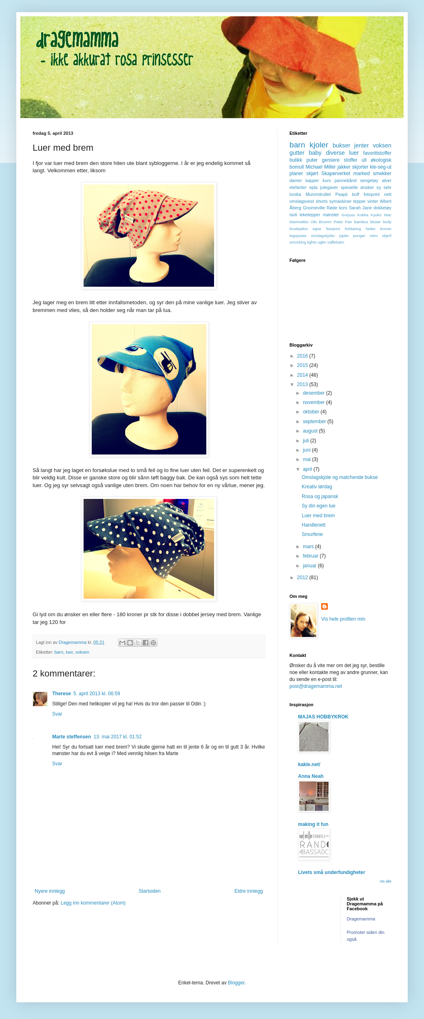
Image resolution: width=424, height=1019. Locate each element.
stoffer (350, 160)
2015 (303, 365)
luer (69, 652)
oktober (311, 412)
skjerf (386, 235)
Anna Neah (311, 776)
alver (386, 180)
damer (295, 180)
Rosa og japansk (320, 496)
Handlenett (313, 525)
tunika (295, 194)
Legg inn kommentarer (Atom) (93, 903)
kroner (385, 228)
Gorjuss (348, 215)
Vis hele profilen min (343, 619)
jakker (344, 167)
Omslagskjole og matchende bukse (340, 477)
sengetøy (369, 180)
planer (296, 173)
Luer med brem (318, 515)
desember (314, 393)
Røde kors (337, 207)
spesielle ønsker (357, 187)
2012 (303, 577)
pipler (344, 235)
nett (387, 194)
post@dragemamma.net (315, 686)
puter (312, 160)
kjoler (318, 145)
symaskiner (340, 201)
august (311, 431)
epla (313, 187)
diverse (335, 152)
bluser (375, 222)
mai (307, 459)
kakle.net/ (309, 764)
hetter (371, 228)
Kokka (363, 215)
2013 (303, 384)
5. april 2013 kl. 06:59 (96, 693)
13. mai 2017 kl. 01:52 (117, 737)
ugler (322, 242)
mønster (331, 214)
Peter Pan (342, 222)
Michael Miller (320, 167)
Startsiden (150, 891)
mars (309, 546)
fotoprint (372, 194)
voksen (82, 652)
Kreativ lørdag (317, 487)
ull (364, 160)
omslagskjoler (323, 235)
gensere (331, 160)
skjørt (312, 173)
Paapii (341, 194)
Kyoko (376, 215)
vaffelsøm (335, 242)
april (308, 469)
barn (59, 652)
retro (374, 235)
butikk (295, 160)
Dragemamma (361, 918)
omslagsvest (301, 201)
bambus (361, 222)
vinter (372, 201)
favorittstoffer (377, 153)
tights (311, 242)
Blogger (236, 983)
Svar (57, 714)
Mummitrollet (318, 194)
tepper (359, 201)
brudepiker (298, 228)
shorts (321, 201)
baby (315, 152)
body (387, 222)
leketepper (310, 214)
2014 (303, 375)
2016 (303, 356)
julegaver (329, 187)
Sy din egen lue (319, 506)
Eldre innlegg (248, 891)
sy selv (384, 187)
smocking (297, 242)
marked (361, 173)
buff (355, 194)
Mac (387, 215)
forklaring (353, 228)
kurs (326, 180)
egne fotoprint (326, 228)
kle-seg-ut (380, 167)
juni (307, 450)
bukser (341, 145)
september (315, 421)
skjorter (360, 167)
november (314, 402)
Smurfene (312, 534)
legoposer (298, 235)
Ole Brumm (321, 222)
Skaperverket (335, 173)
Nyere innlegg (50, 891)
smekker (382, 173)
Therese (61, 693)
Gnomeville (314, 207)
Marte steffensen (71, 737)
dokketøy (382, 207)
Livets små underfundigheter (331, 872)
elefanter (298, 187)
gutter (297, 152)
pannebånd (346, 180)
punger (359, 235)
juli (306, 441)
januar (310, 566)
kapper (312, 180)
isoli (293, 214)
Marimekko (299, 222)
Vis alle (385, 881)
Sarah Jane (360, 207)
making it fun (313, 824)
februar (311, 556)
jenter (361, 145)
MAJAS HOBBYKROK (323, 717)
